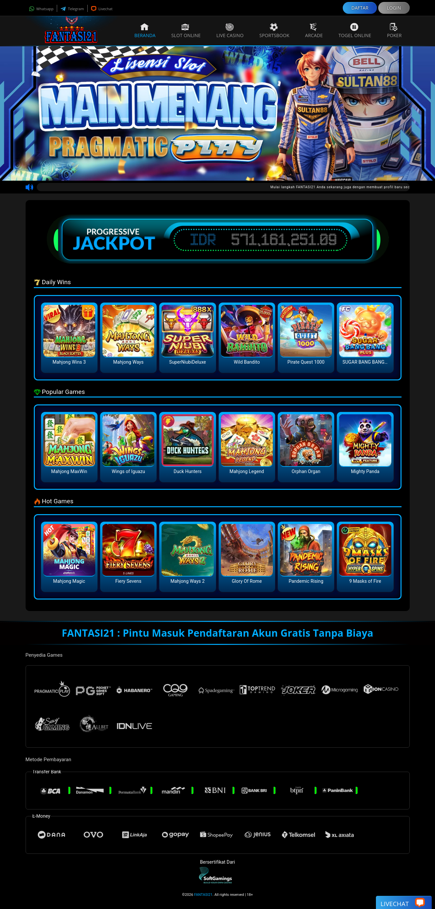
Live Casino (230, 30)
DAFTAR (359, 8)
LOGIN (394, 8)
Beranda (145, 30)
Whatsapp (41, 8)
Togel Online (354, 30)
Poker (394, 30)
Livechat (102, 8)
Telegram (72, 8)
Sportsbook (274, 30)
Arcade (314, 30)
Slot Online (186, 30)
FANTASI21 (203, 895)
